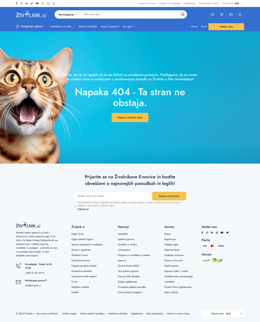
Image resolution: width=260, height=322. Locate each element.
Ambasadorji (124, 249)
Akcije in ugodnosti (110, 26)
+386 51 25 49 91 (34, 273)
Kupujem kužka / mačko (176, 271)
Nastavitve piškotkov (118, 313)
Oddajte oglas (226, 26)
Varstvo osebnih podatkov (92, 313)
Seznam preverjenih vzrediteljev (87, 244)
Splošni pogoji (69, 313)
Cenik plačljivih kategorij (130, 292)
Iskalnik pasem (171, 265)
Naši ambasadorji (154, 313)
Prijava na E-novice (147, 3)
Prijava (167, 234)
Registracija (170, 239)
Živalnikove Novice (80, 260)
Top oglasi (129, 26)
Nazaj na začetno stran (130, 117)
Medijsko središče (80, 287)
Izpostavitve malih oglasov (84, 276)
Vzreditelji (123, 234)
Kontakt (74, 292)
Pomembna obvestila (81, 271)
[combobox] (239, 3)
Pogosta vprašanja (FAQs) (84, 265)
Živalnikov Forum (79, 255)
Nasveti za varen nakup (178, 313)
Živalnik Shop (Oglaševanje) (178, 287)
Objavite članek (171, 249)
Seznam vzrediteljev (87, 26)
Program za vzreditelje (170, 3)
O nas (74, 281)
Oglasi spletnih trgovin (82, 239)
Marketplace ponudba (63, 26)
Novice (194, 26)
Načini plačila (171, 292)
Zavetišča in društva (127, 244)
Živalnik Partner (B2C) (209, 3)
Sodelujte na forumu (174, 255)
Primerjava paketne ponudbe (132, 287)
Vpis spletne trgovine (128, 271)
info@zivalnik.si (33, 285)
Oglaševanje (189, 3)
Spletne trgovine (126, 239)
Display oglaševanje (127, 281)
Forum (204, 26)
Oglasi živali (77, 234)
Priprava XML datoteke (129, 276)
